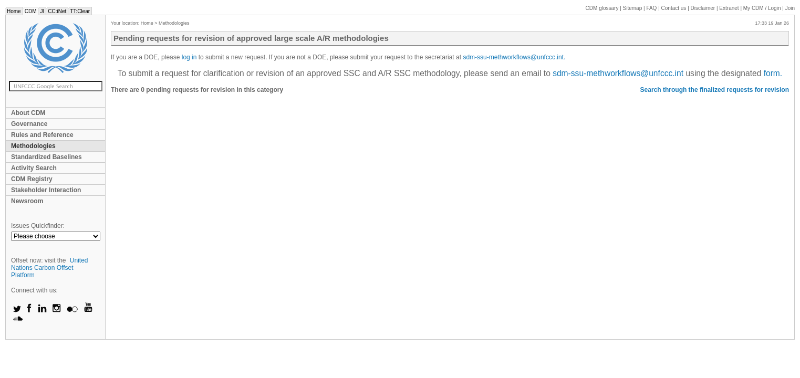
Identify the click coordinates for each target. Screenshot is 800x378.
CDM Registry (32, 179)
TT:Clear (80, 11)
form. (773, 73)
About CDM (28, 113)
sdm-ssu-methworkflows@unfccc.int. (514, 57)
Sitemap (632, 8)
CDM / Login (762, 8)
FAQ (651, 8)
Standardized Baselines (46, 157)
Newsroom (27, 201)
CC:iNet (57, 11)
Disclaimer (703, 8)
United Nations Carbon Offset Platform (49, 268)
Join (790, 8)
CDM (31, 11)
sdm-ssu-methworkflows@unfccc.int (618, 73)
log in (190, 57)
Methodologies (33, 146)
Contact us (674, 8)
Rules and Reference (42, 135)
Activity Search (34, 168)
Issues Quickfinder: (38, 225)
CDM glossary (602, 8)
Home (14, 11)
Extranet (729, 8)
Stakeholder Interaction (46, 190)
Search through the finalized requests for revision (714, 89)
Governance (29, 124)
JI (42, 11)
